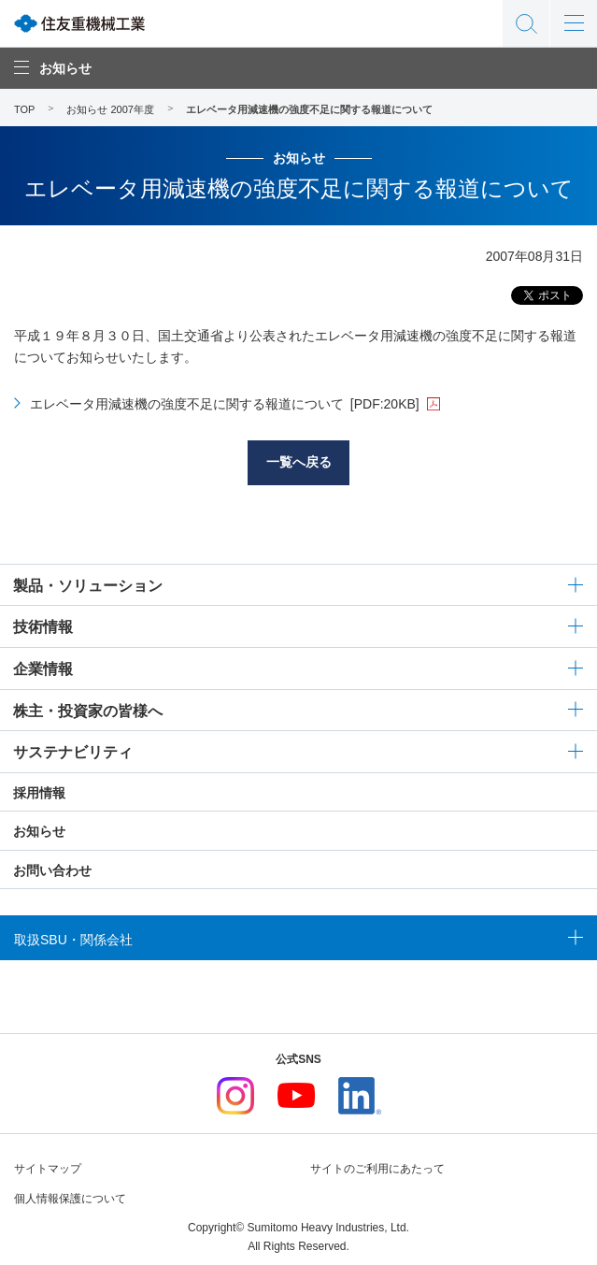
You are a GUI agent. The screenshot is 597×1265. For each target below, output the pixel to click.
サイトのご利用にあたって (377, 1168)
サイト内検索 (526, 23)
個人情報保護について (70, 1198)
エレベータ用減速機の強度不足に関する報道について (224, 403)
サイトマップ (47, 1168)
